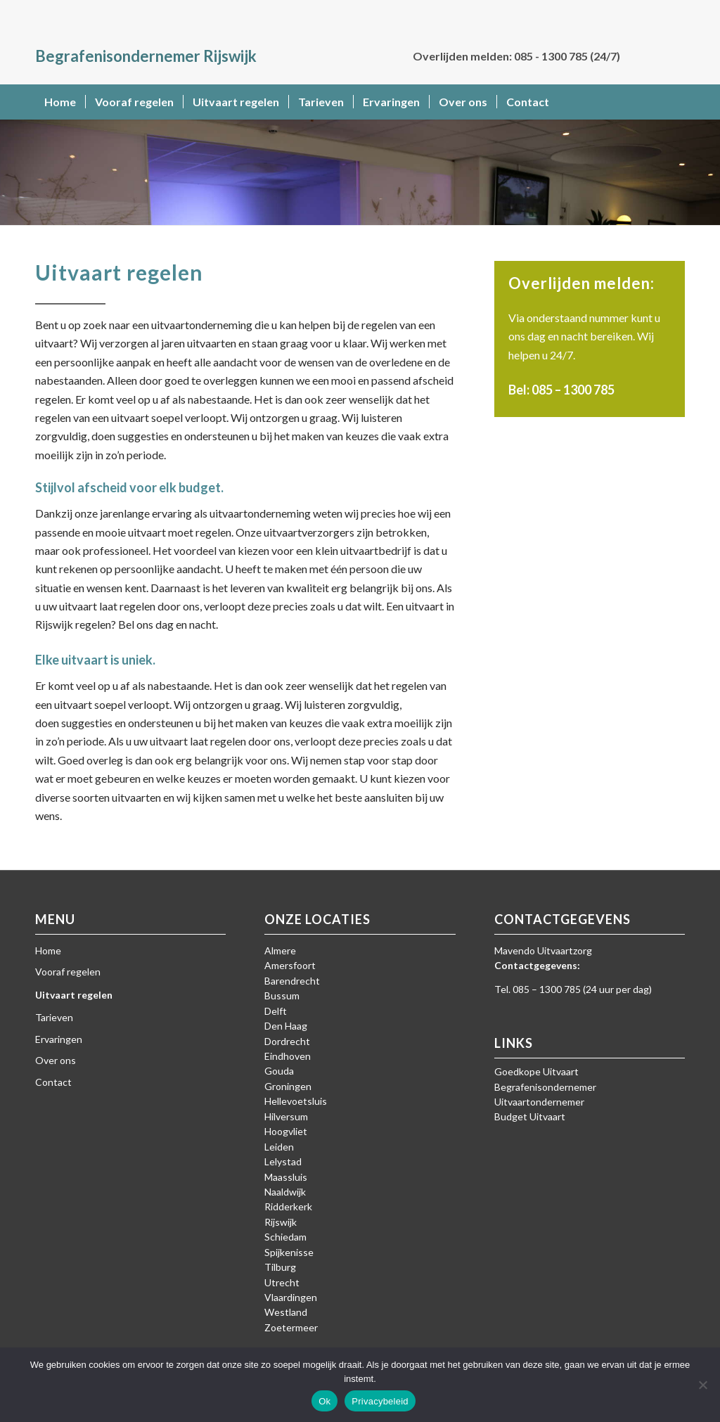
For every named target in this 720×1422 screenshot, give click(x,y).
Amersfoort (290, 965)
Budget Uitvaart (529, 1116)
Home (48, 950)
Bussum (282, 995)
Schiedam (285, 1237)
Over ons (55, 1060)
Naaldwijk (285, 1192)
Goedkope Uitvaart (536, 1071)
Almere (280, 950)
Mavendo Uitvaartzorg (543, 950)
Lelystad (283, 1161)
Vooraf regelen (68, 972)
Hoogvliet (285, 1131)
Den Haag (285, 1026)
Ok (324, 1401)
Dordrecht (287, 1041)
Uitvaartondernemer (539, 1102)
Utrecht (282, 1282)
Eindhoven (287, 1056)
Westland (285, 1312)
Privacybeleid (380, 1401)
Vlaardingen (290, 1297)
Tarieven (54, 1017)
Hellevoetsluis (295, 1101)
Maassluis (285, 1177)
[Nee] (702, 1385)
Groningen (287, 1086)
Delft (275, 1011)
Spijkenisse (289, 1252)
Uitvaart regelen (73, 995)
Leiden (279, 1147)
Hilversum (286, 1116)
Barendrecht (292, 981)
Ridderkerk (288, 1206)
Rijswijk (280, 1222)
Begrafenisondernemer (545, 1087)
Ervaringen (58, 1039)
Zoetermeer (291, 1327)
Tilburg (280, 1267)
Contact (53, 1082)
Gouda (279, 1071)
